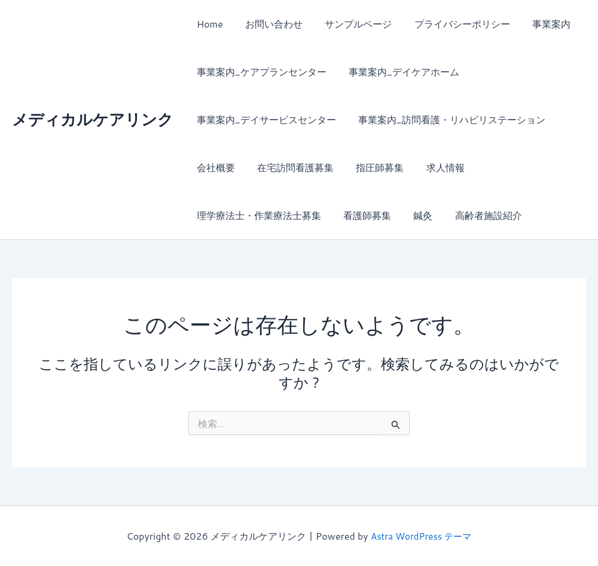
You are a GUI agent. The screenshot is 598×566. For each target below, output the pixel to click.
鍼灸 (415, 215)
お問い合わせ (269, 24)
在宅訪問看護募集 (290, 167)
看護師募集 (362, 215)
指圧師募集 (372, 167)
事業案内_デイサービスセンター (264, 119)
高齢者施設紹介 (477, 215)
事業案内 (537, 24)
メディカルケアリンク (92, 119)
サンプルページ (350, 24)
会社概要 (214, 167)
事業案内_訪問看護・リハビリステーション (447, 119)
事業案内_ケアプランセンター (260, 71)
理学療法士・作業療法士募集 (257, 215)
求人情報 (434, 167)
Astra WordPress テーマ (421, 536)
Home (208, 24)
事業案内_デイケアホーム (399, 71)
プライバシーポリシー (451, 24)
